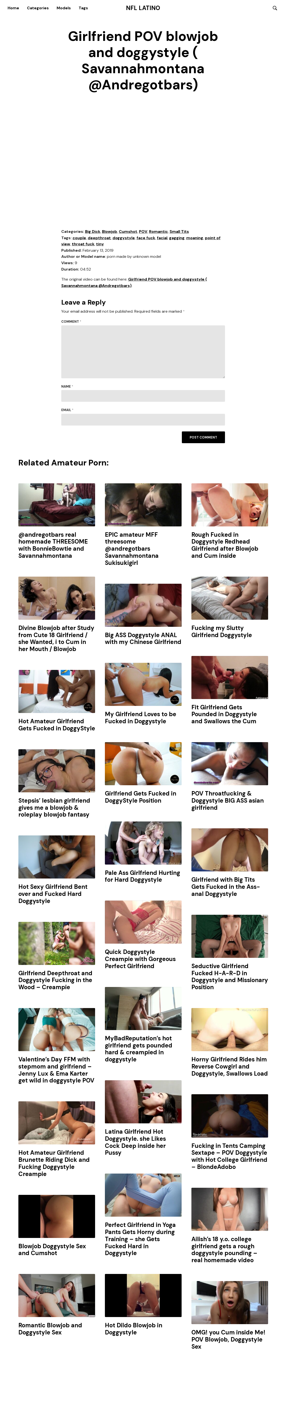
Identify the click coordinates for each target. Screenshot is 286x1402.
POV (143, 231)
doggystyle (123, 238)
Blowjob (109, 231)
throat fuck (83, 244)
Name (67, 387)
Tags (83, 8)
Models (64, 8)
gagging (177, 238)
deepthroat (99, 238)
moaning (194, 238)
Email (67, 410)
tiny (100, 244)
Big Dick (92, 231)
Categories (38, 8)
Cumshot (128, 231)
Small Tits (179, 231)
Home (13, 8)
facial (162, 238)
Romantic (158, 231)
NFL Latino (143, 8)
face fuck (146, 238)
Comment (71, 322)
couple (79, 238)
